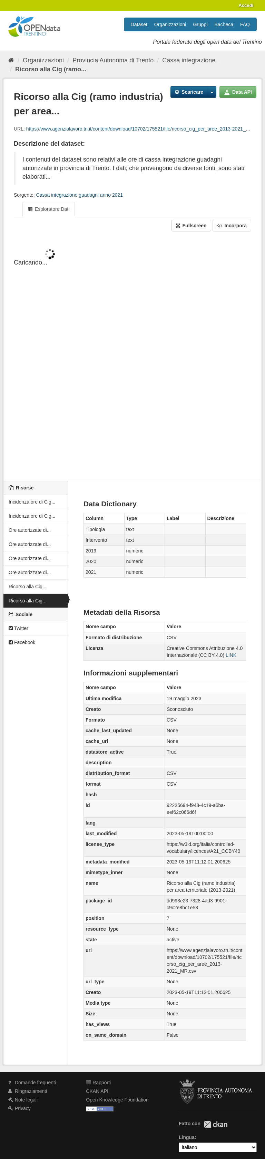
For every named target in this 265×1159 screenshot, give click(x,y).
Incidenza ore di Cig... (32, 502)
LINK (231, 655)
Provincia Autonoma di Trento (113, 60)
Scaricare (189, 92)
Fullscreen (191, 225)
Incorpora (232, 225)
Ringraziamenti (27, 1091)
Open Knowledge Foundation (117, 1100)
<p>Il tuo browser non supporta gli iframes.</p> (132, 357)
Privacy (19, 1108)
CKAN (215, 1124)
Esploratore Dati (48, 209)
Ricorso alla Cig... (28, 586)
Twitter (18, 628)
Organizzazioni (170, 24)
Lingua (187, 1137)
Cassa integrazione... (191, 60)
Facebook (22, 642)
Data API (238, 92)
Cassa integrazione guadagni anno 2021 (79, 195)
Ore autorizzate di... (30, 530)
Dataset (139, 24)
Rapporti (98, 1082)
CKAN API (97, 1091)
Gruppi (200, 24)
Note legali (23, 1100)
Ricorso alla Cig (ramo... (50, 69)
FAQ (245, 24)
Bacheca (224, 24)
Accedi (245, 5)
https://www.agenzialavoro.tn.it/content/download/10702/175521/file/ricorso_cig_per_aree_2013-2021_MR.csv (144, 129)
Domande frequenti (32, 1082)
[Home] (11, 60)
